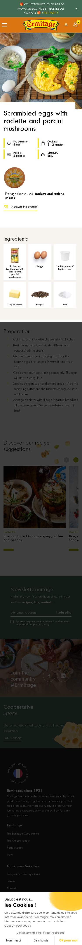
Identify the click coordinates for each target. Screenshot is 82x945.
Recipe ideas (15, 847)
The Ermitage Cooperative (23, 833)
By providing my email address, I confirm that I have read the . (43, 623)
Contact (11, 888)
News (10, 854)
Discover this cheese (20, 206)
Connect (15, 738)
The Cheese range (18, 840)
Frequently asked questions (23, 874)
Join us (11, 881)
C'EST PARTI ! (50, 12)
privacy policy (41, 624)
